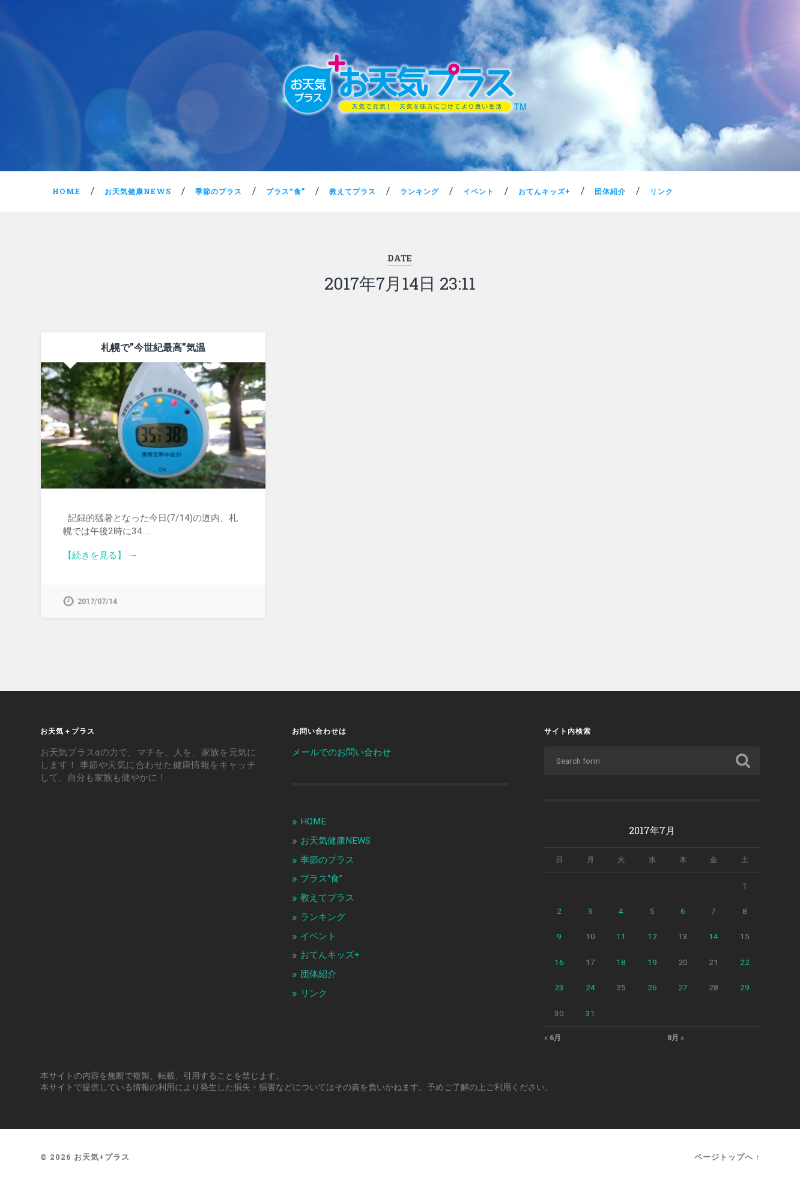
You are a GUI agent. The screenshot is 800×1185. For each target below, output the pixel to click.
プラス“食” (285, 191)
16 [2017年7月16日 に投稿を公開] (559, 962)
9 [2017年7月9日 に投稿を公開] (559, 936)
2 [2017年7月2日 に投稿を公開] (559, 911)
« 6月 (552, 1038)
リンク (661, 191)
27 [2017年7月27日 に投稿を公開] (683, 987)
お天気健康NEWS (138, 191)
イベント (478, 191)
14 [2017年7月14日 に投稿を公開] (713, 936)
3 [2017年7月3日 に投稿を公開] (590, 911)
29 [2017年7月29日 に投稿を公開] (745, 987)
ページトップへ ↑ (727, 1157)
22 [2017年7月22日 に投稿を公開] (745, 962)
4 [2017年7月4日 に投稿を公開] (621, 911)
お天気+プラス (102, 1157)
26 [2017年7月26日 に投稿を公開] (652, 987)
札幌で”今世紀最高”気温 (153, 347)
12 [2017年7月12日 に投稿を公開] (652, 936)
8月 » (675, 1038)
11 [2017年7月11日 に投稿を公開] (621, 936)
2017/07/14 (97, 601)
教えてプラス (352, 191)
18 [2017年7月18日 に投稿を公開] (621, 962)
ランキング (419, 191)
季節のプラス (218, 191)
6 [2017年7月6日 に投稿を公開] (682, 911)
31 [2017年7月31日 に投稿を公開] (590, 1013)
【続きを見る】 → (100, 555)
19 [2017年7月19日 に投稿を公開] (652, 962)
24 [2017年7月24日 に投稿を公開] (590, 987)
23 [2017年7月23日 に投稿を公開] (559, 987)
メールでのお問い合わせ (341, 752)
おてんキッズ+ (544, 191)
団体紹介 (610, 191)
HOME (66, 191)
